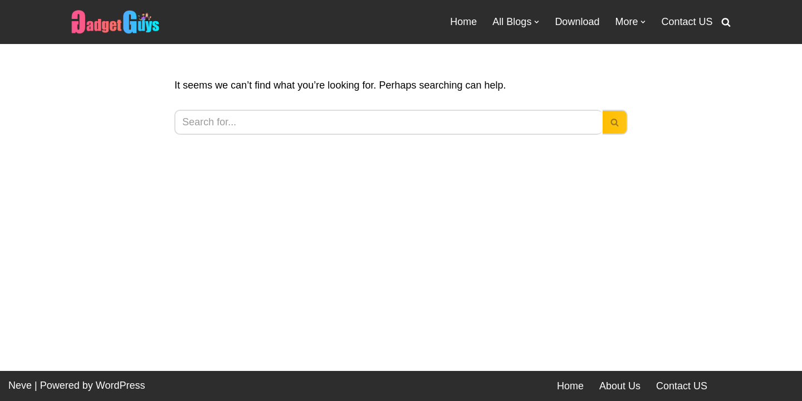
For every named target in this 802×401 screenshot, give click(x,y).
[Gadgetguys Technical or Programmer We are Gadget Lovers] (115, 22)
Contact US (686, 21)
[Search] (726, 22)
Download (577, 21)
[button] (536, 22)
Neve (20, 385)
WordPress (120, 385)
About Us (619, 386)
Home (463, 21)
